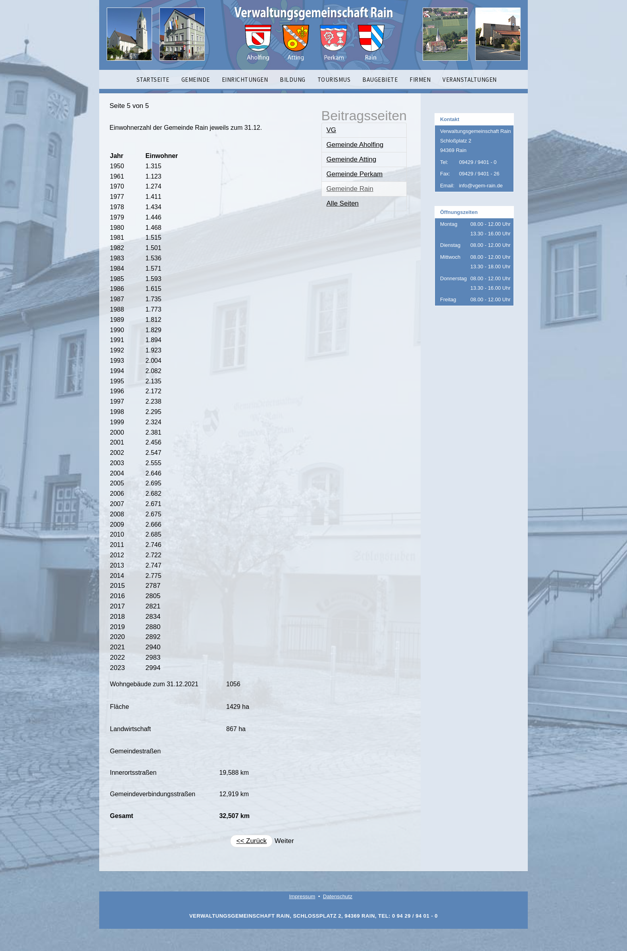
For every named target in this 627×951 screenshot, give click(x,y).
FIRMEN (420, 79)
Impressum (302, 896)
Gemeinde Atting (352, 159)
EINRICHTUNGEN (245, 79)
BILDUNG (293, 79)
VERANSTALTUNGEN (469, 79)
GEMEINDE (195, 79)
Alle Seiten (343, 203)
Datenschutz (337, 896)
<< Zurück (251, 841)
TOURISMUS (334, 79)
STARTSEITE (153, 79)
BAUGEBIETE (380, 79)
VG (332, 130)
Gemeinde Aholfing (355, 144)
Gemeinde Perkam (355, 174)
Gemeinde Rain (350, 189)
